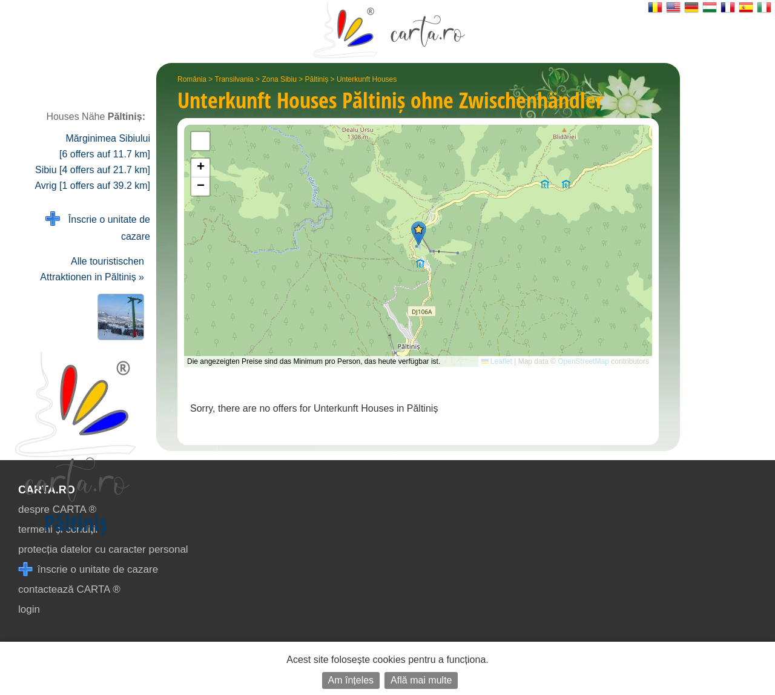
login (29, 609)
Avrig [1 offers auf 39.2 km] (92, 185)
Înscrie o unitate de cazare (97, 227)
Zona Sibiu (279, 79)
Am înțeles (351, 680)
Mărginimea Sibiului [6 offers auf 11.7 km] (104, 146)
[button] (418, 233)
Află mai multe (421, 680)
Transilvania (234, 79)
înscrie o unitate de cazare (88, 569)
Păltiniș (317, 79)
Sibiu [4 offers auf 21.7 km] (92, 170)
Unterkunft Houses (367, 79)
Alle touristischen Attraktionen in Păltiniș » (92, 269)
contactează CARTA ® (69, 589)
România (191, 79)
